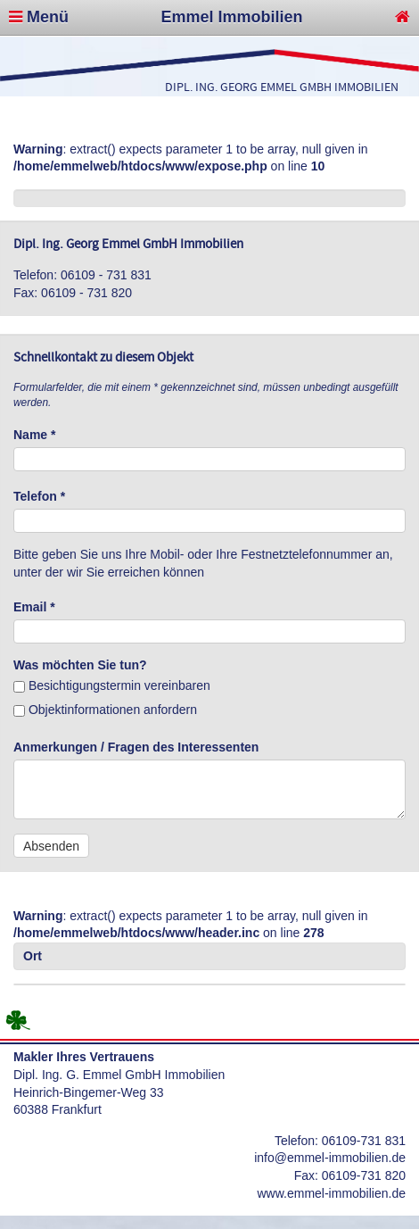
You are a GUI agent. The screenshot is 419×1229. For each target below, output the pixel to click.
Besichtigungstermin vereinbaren (111, 685)
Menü (39, 17)
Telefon (39, 496)
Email (34, 607)
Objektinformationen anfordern (105, 709)
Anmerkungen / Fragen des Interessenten (136, 747)
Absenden (51, 846)
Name (34, 435)
